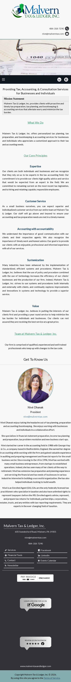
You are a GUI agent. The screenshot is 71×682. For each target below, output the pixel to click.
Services (10, 550)
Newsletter (12, 565)
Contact (10, 560)
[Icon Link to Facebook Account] (66, 79)
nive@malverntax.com (55, 34)
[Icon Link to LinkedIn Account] (59, 79)
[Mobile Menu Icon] (3, 79)
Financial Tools (13, 555)
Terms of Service (52, 678)
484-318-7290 (59, 29)
